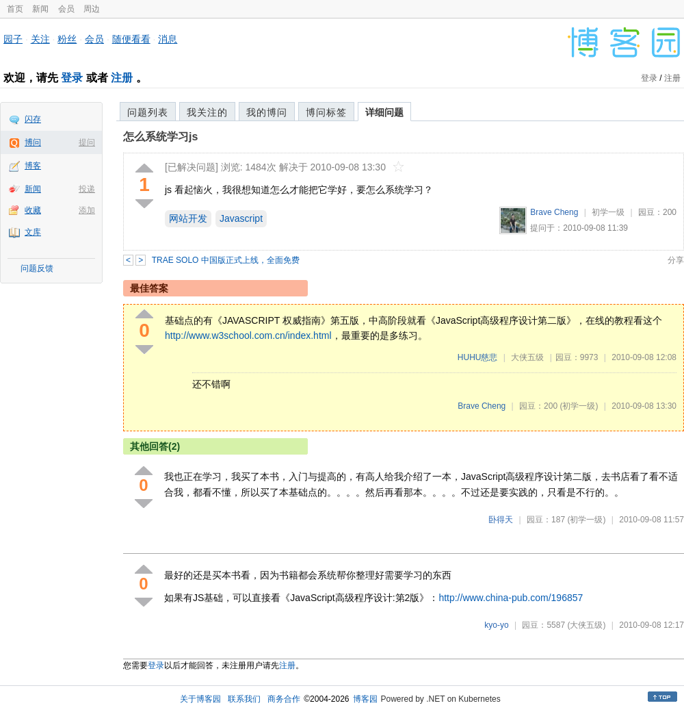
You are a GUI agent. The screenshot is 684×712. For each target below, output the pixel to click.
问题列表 (147, 112)
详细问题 (384, 112)
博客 (33, 165)
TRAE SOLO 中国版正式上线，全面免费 (226, 260)
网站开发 (188, 218)
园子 (13, 39)
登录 (72, 78)
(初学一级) (579, 406)
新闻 (40, 9)
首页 (15, 9)
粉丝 (67, 39)
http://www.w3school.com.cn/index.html (248, 335)
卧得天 (500, 519)
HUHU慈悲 (478, 357)
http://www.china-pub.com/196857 (510, 597)
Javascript (241, 218)
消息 (167, 39)
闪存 (33, 119)
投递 (87, 189)
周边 (91, 9)
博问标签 (326, 112)
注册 (122, 78)
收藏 (33, 210)
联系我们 (244, 699)
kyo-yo (496, 625)
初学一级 (608, 212)
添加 (87, 210)
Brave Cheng (554, 212)
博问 (33, 142)
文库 (33, 232)
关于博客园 (200, 699)
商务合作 (283, 699)
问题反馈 (37, 268)
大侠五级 (527, 357)
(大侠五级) (586, 625)
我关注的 (207, 112)
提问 (87, 142)
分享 (676, 260)
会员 (66, 9)
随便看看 (131, 39)
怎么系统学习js (160, 136)
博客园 (365, 699)
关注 (40, 39)
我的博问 (266, 112)
